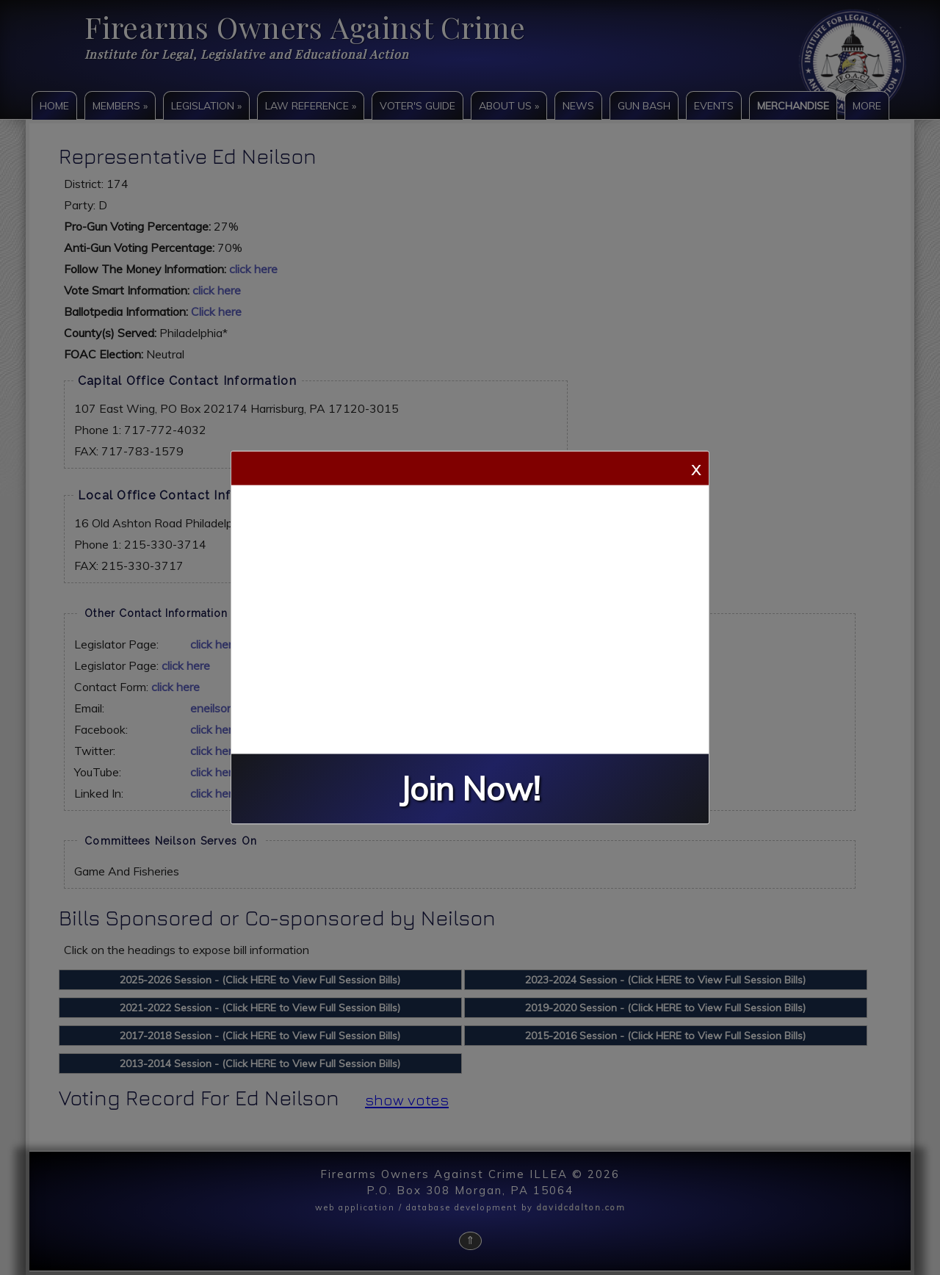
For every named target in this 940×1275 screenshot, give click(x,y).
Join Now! (470, 789)
